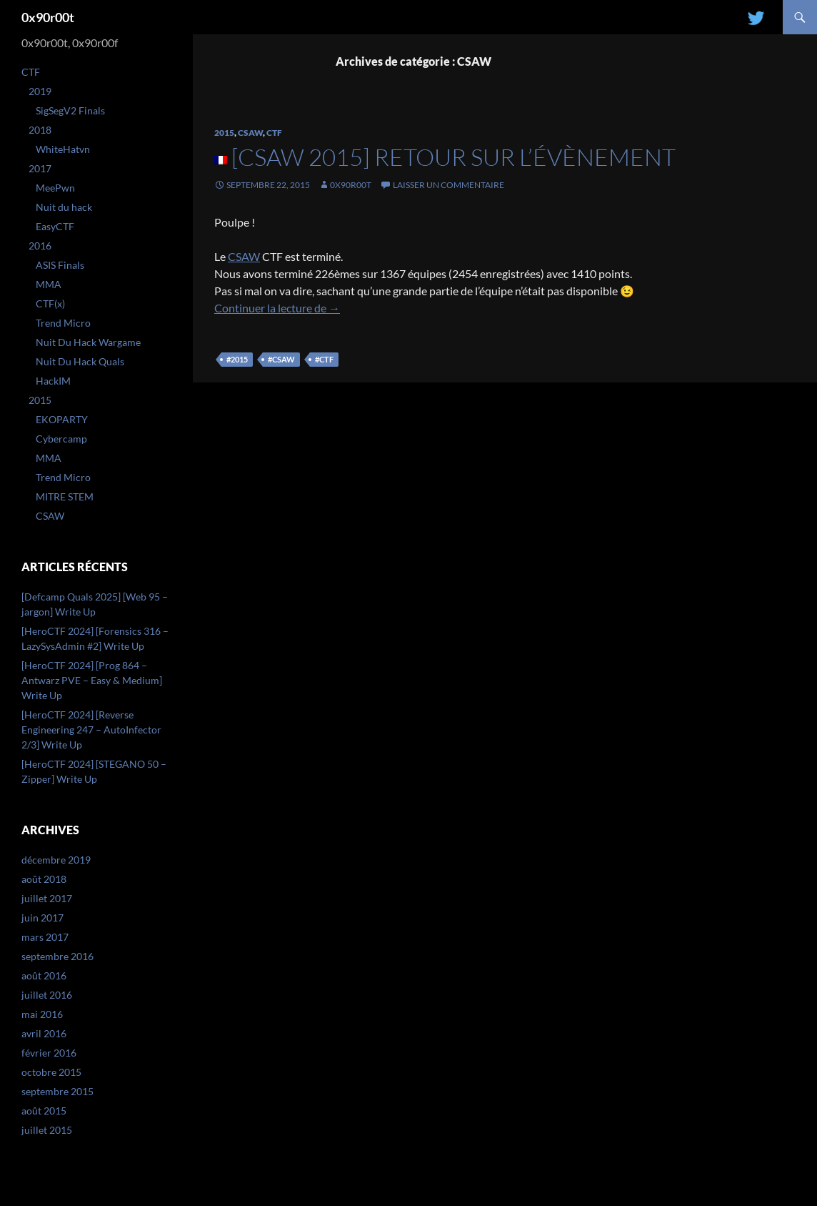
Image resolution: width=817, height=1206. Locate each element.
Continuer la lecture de (277, 308)
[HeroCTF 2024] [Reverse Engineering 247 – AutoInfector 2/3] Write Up (91, 729)
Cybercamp (61, 439)
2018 (40, 130)
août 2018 (43, 879)
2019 (40, 91)
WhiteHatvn (63, 149)
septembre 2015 (57, 1091)
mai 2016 (42, 1014)
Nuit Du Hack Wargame (88, 342)
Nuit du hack (64, 207)
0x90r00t (47, 17)
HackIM (53, 381)
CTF (274, 132)
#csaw (281, 359)
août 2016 (43, 975)
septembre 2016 (57, 956)
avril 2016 (43, 1033)
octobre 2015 (51, 1072)
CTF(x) (50, 303)
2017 (40, 168)
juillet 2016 (46, 995)
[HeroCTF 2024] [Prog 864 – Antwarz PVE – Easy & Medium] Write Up (91, 680)
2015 (224, 132)
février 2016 (48, 1053)
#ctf (324, 359)
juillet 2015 (46, 1130)
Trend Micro (63, 323)
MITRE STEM (65, 496)
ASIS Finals (60, 265)
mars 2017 (45, 937)
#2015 (237, 359)
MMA (48, 284)
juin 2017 (42, 917)
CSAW (250, 132)
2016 (40, 245)
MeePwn (55, 188)
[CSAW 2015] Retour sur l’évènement (453, 157)
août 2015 (43, 1110)
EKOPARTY (62, 419)
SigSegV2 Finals (70, 110)
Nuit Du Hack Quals (80, 361)
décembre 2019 (56, 860)
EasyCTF (55, 226)
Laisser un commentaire (448, 184)
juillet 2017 (46, 898)
